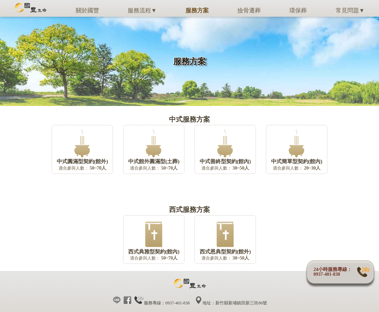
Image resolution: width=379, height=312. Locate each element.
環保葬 (298, 10)
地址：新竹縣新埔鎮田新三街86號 (231, 303)
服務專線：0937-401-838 (162, 303)
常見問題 (350, 10)
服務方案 (197, 10)
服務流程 (142, 10)
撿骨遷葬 (249, 10)
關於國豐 (87, 10)
